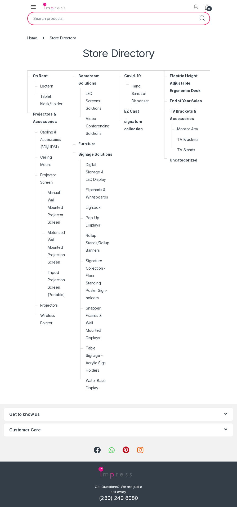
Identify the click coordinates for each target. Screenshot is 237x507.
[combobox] (111, 18)
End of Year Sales (186, 101)
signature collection (133, 125)
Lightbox (93, 207)
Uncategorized (183, 160)
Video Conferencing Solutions (97, 126)
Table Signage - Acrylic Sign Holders (96, 359)
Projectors (49, 305)
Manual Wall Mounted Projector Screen (56, 207)
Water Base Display (96, 384)
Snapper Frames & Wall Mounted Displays (94, 323)
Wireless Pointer (47, 319)
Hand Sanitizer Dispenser (140, 93)
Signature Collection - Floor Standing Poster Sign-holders (96, 279)
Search (202, 18)
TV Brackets (187, 139)
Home (32, 38)
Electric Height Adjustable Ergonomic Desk (185, 83)
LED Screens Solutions (93, 100)
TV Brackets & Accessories (183, 115)
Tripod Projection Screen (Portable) (56, 283)
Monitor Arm (187, 129)
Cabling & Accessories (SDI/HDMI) (50, 139)
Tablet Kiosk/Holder (51, 100)
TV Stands (186, 150)
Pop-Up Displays (93, 221)
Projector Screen (48, 179)
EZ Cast (131, 111)
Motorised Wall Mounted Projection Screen (56, 247)
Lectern (46, 86)
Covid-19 (132, 75)
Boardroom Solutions (89, 79)
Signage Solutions (95, 154)
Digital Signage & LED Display (96, 172)
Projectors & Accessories (45, 118)
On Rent (40, 75)
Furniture (87, 143)
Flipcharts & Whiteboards (97, 193)
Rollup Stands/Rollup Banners (97, 242)
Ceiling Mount (46, 161)
